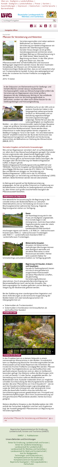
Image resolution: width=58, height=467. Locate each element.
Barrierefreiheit (7, 8)
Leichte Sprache (48, 6)
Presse (37, 3)
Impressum (22, 6)
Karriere (46, 3)
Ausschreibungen (8, 6)
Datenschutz (34, 6)
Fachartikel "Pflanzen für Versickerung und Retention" (29, 419)
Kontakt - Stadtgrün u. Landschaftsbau (16, 3)
